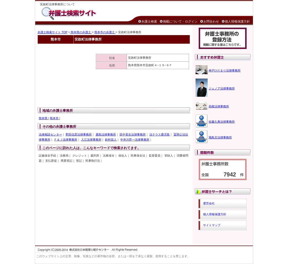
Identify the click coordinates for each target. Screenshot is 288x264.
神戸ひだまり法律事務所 (225, 70)
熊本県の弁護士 (81, 32)
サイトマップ (211, 225)
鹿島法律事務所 (106, 134)
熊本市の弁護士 (104, 32)
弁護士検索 (149, 21)
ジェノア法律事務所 (222, 88)
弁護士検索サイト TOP (53, 32)
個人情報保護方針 (237, 21)
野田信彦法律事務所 (79, 134)
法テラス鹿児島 (159, 134)
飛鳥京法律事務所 (220, 137)
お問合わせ (211, 21)
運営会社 (209, 203)
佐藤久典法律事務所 (222, 121)
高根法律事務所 (219, 106)
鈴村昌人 (111, 139)
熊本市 (54, 118)
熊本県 (43, 118)
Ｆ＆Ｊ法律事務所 (65, 139)
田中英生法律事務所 (133, 134)
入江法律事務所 (91, 139)
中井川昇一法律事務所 (134, 139)
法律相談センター (50, 134)
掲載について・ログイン (180, 21)
